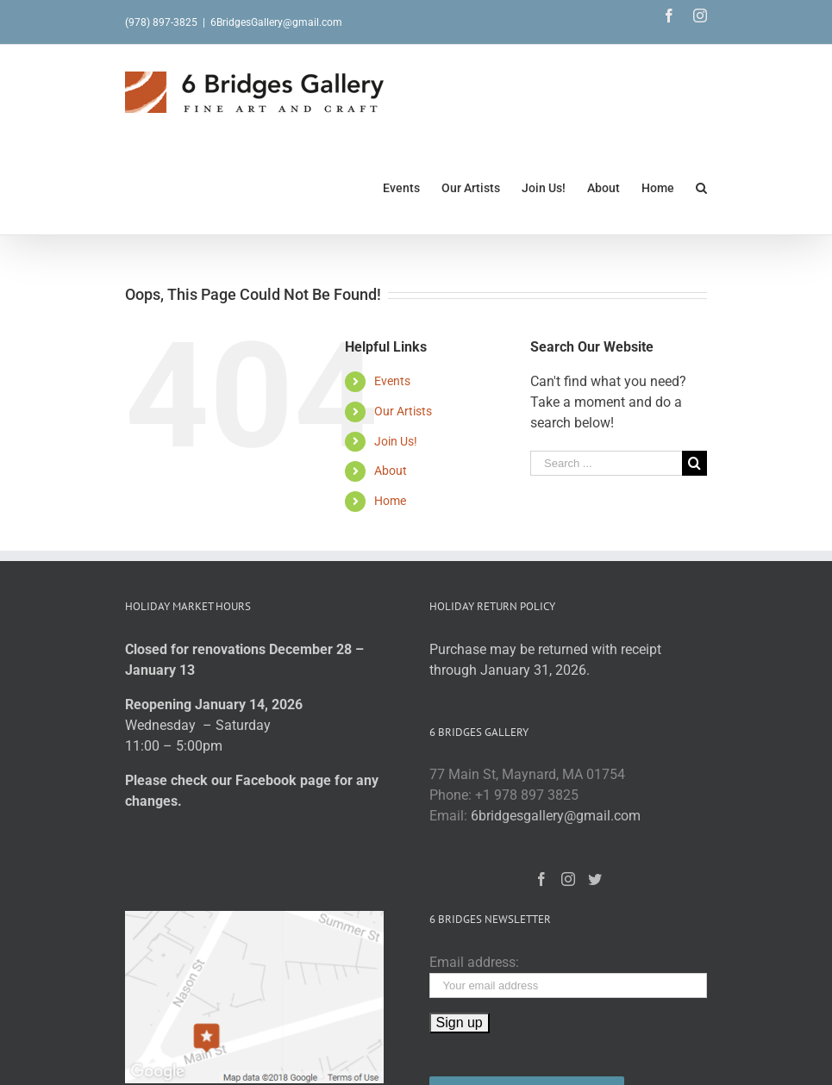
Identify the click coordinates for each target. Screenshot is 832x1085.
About (390, 470)
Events (392, 381)
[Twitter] (595, 879)
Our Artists (403, 411)
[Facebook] (541, 879)
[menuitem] (412, 187)
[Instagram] (568, 879)
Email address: (474, 962)
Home (390, 501)
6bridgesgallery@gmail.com (556, 816)
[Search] (701, 187)
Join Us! (395, 441)
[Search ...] (606, 463)
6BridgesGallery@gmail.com (276, 22)
